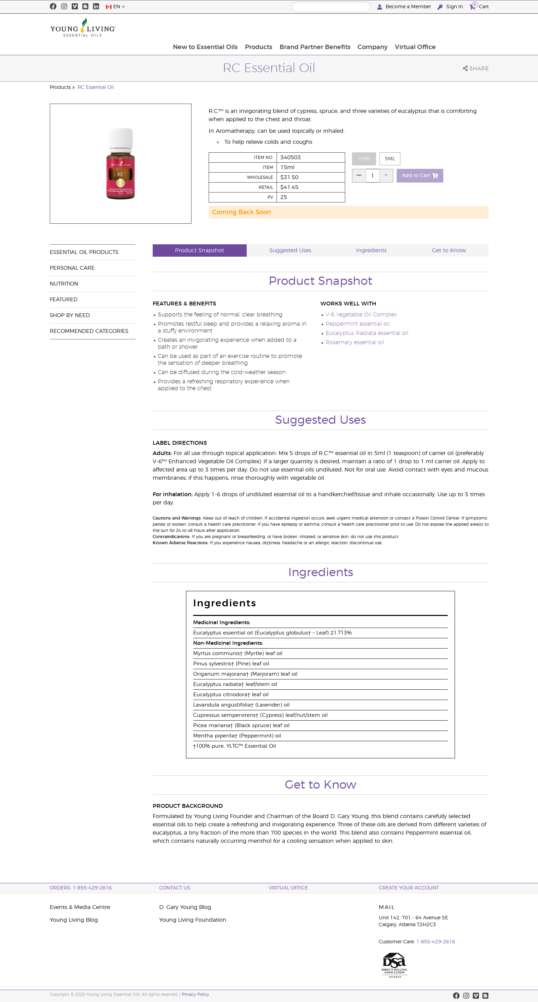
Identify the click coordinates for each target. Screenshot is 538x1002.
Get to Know (449, 250)
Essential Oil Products (84, 252)
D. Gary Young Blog (185, 907)
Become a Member (404, 7)
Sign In (450, 7)
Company (421, 27)
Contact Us (174, 888)
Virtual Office (464, 27)
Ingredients (371, 250)
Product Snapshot (199, 250)
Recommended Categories (89, 331)
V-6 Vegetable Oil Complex (361, 314)
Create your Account (409, 888)
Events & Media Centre (80, 907)
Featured (64, 299)
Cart (479, 6)
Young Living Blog (74, 920)
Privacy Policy (195, 994)
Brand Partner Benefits (363, 27)
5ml (390, 158)
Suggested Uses (290, 250)
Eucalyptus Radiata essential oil (367, 333)
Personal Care (72, 268)
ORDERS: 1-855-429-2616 (81, 888)
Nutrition (64, 284)
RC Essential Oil (96, 87)
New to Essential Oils (252, 27)
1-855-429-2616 (435, 942)
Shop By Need (70, 315)
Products (306, 27)
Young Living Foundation (192, 920)
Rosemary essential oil (355, 342)
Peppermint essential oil (358, 324)
